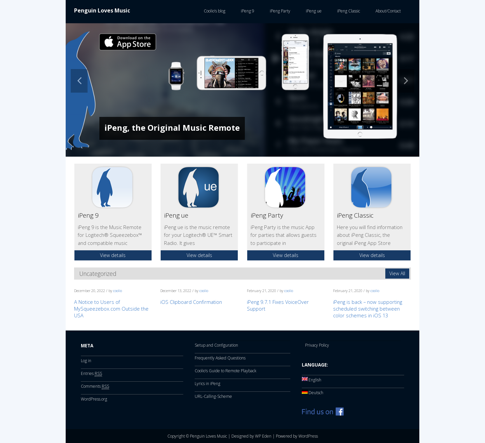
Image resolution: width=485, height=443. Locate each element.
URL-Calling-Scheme (213, 396)
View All (397, 273)
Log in (86, 360)
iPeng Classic (347, 11)
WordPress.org (94, 399)
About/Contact (387, 11)
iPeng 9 (246, 11)
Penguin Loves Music (102, 10)
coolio (117, 290)
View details (113, 255)
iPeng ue (313, 11)
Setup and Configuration (216, 345)
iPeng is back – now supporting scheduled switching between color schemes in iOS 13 (367, 308)
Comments (95, 386)
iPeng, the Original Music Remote (172, 127)
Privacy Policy (317, 345)
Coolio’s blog (213, 11)
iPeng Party (279, 11)
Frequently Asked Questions (220, 358)
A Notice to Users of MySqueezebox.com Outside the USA (111, 308)
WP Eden (263, 436)
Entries (91, 374)
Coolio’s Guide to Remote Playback (225, 371)
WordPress (308, 436)
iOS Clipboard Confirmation (191, 301)
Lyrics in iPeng (207, 383)
